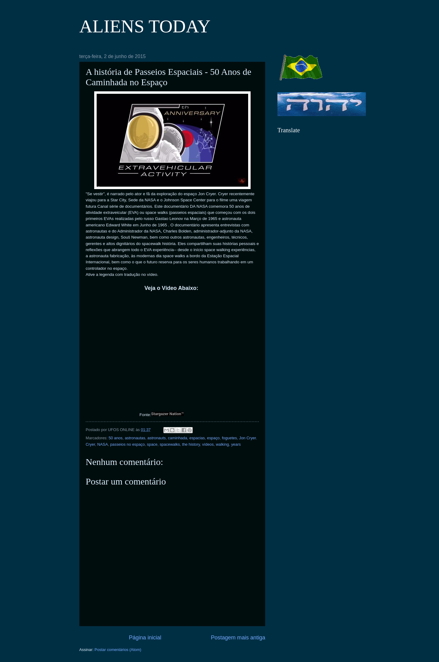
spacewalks (170, 444)
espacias (197, 438)
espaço (213, 438)
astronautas (135, 438)
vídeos (208, 444)
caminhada (177, 438)
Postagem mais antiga (238, 638)
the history (191, 444)
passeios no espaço (127, 444)
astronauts (157, 438)
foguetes (229, 438)
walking (222, 444)
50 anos (116, 438)
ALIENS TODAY (145, 26)
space (152, 444)
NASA (102, 444)
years (236, 444)
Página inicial (145, 638)
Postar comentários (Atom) (118, 649)
